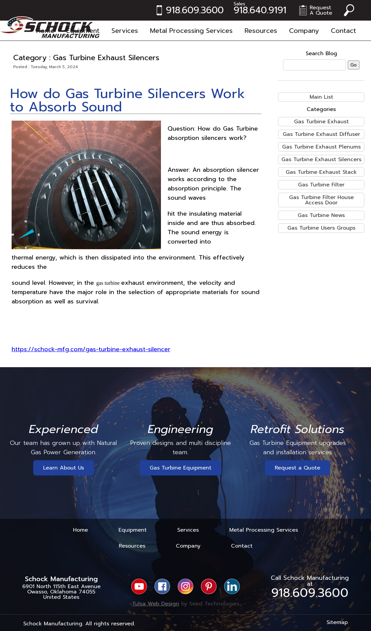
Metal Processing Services (191, 31)
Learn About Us (63, 468)
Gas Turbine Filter (321, 185)
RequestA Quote (321, 10)
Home (45, 31)
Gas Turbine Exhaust (321, 122)
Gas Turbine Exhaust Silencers (321, 159)
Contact (343, 31)
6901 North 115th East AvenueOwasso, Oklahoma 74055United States (61, 592)
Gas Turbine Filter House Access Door (321, 200)
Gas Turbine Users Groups (321, 228)
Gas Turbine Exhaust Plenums (321, 147)
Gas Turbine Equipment (180, 468)
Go (353, 64)
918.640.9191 (260, 10)
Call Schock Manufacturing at (310, 586)
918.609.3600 (195, 10)
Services (124, 31)
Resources (261, 31)
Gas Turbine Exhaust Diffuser (321, 134)
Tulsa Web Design (155, 604)
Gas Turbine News (321, 215)
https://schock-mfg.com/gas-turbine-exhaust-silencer (91, 349)
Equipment (83, 31)
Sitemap (337, 622)
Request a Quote (297, 468)
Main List (321, 97)
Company (304, 31)
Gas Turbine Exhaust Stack (321, 172)
